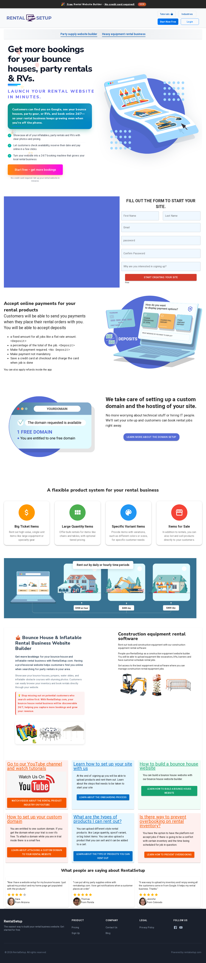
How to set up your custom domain (34, 817)
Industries (186, 13)
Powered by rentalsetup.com (186, 951)
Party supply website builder (79, 32)
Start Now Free (167, 20)
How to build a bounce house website (169, 764)
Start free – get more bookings (35, 168)
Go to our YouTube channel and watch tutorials (34, 764)
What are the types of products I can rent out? (97, 817)
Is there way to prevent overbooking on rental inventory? (163, 820)
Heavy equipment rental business (123, 32)
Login (190, 20)
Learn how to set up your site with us (102, 764)
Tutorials (165, 13)
